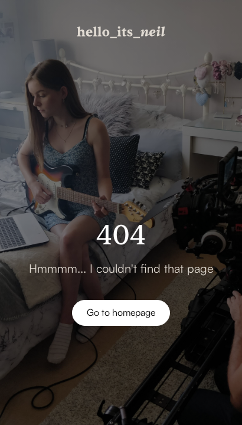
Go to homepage (121, 312)
